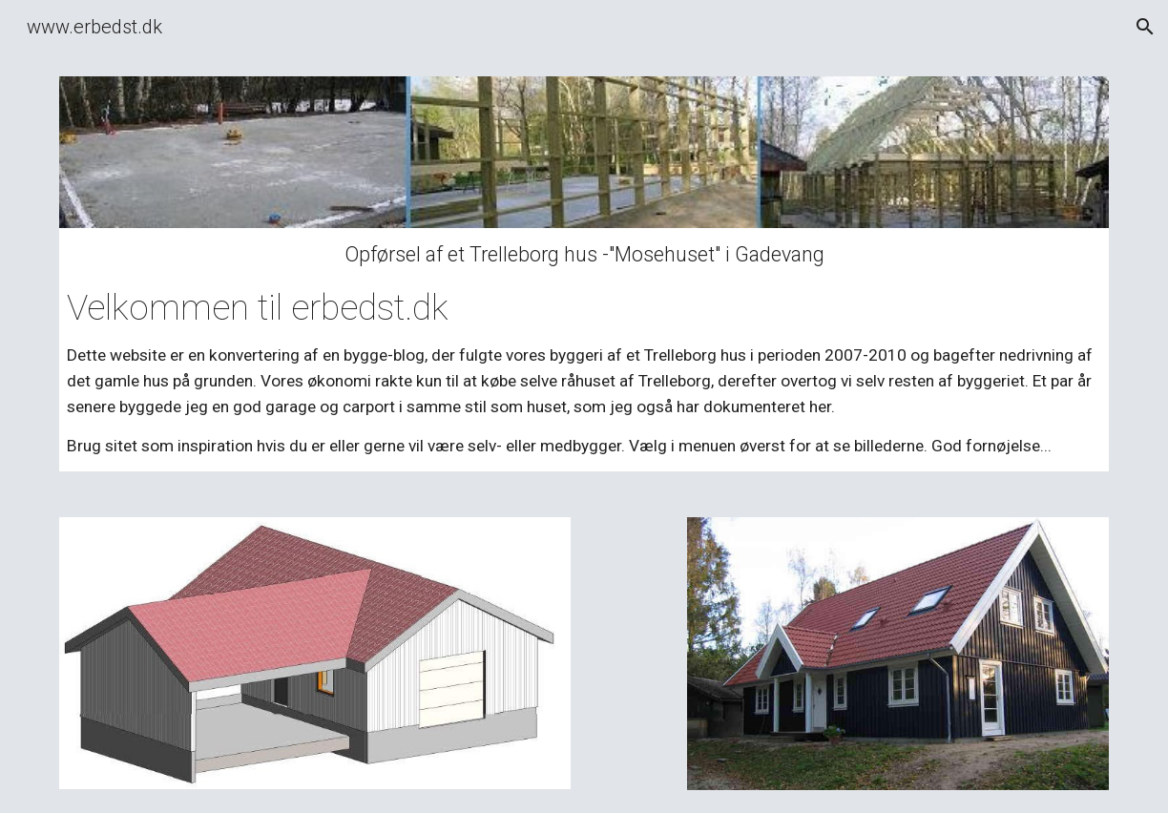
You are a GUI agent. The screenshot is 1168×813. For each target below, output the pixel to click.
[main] (584, 350)
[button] (1145, 27)
